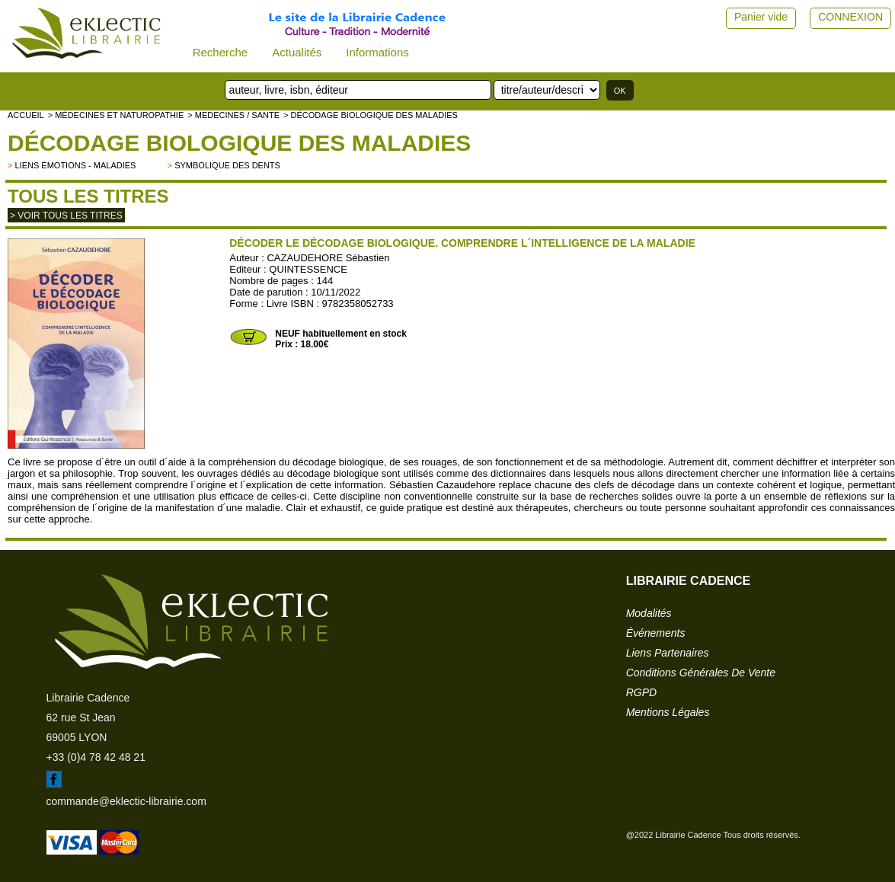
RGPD (641, 692)
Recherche (220, 52)
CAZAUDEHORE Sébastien (328, 258)
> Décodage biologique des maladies (370, 115)
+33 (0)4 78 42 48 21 (95, 757)
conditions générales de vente (700, 672)
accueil (26, 115)
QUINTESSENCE (308, 269)
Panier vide (761, 17)
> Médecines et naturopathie (116, 115)
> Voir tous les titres (66, 215)
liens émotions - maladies (75, 165)
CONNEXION (850, 17)
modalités (649, 613)
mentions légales (668, 712)
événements (656, 633)
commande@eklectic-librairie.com (126, 801)
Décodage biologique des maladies (239, 142)
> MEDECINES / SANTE (233, 115)
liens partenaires (667, 653)
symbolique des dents (227, 165)
